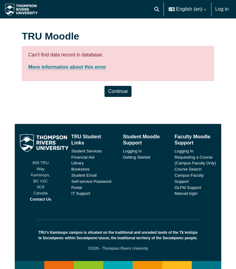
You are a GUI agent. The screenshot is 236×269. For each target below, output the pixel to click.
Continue (118, 91)
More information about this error (67, 67)
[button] (156, 9)
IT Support (80, 193)
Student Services (86, 151)
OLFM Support (188, 187)
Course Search (188, 169)
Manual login (186, 193)
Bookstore (80, 169)
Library (77, 163)
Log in (222, 9)
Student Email (83, 175)
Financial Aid (82, 157)
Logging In (132, 151)
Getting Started (136, 157)
